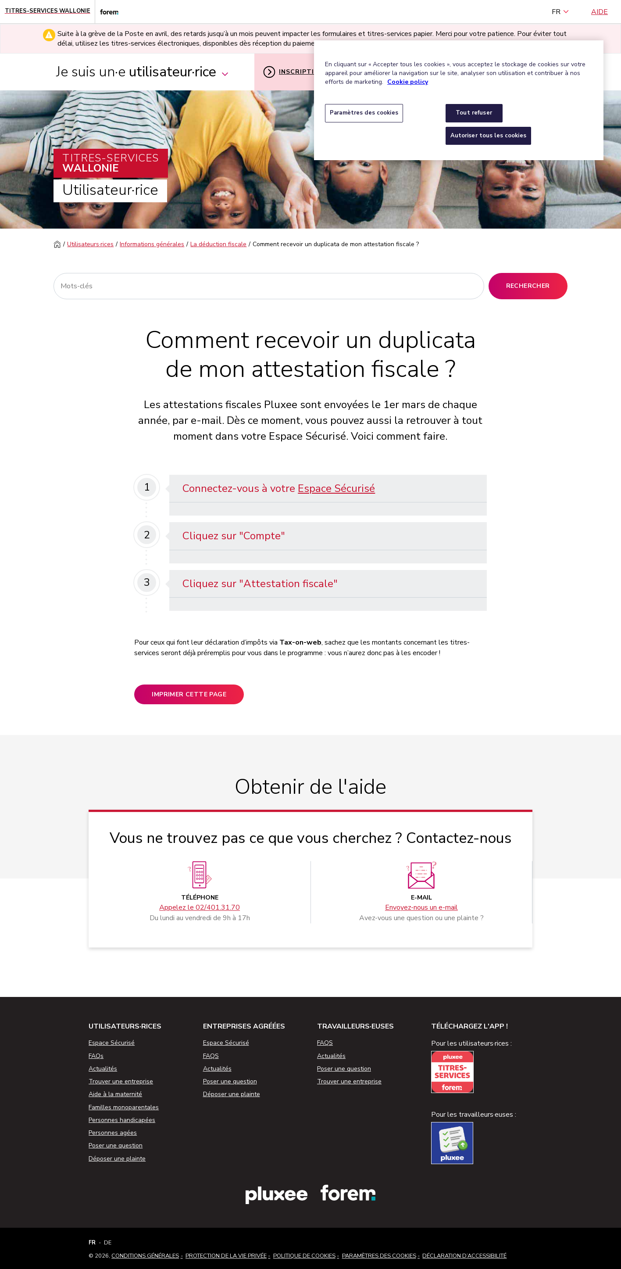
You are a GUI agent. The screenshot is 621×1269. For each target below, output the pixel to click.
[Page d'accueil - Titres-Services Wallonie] (47, 11)
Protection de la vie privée (226, 1256)
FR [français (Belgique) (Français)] (560, 12)
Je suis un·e (142, 71)
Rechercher (528, 286)
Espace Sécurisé (336, 488)
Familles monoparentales (124, 1107)
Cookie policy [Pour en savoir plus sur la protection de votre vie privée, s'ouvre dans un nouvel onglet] (407, 82)
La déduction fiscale (218, 244)
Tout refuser (474, 113)
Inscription (294, 72)
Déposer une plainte (117, 1158)
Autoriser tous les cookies (488, 136)
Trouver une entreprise (121, 1081)
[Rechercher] (269, 286)
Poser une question (116, 1145)
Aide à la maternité (115, 1094)
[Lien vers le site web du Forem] (106, 11)
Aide (599, 12)
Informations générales (152, 244)
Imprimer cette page (189, 694)
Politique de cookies (304, 1256)
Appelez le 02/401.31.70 (199, 908)
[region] (458, 100)
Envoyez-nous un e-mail (421, 908)
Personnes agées (113, 1133)
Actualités (103, 1069)
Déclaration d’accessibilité (464, 1256)
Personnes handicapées (122, 1120)
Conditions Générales (145, 1256)
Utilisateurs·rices (90, 244)
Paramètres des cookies (379, 1256)
